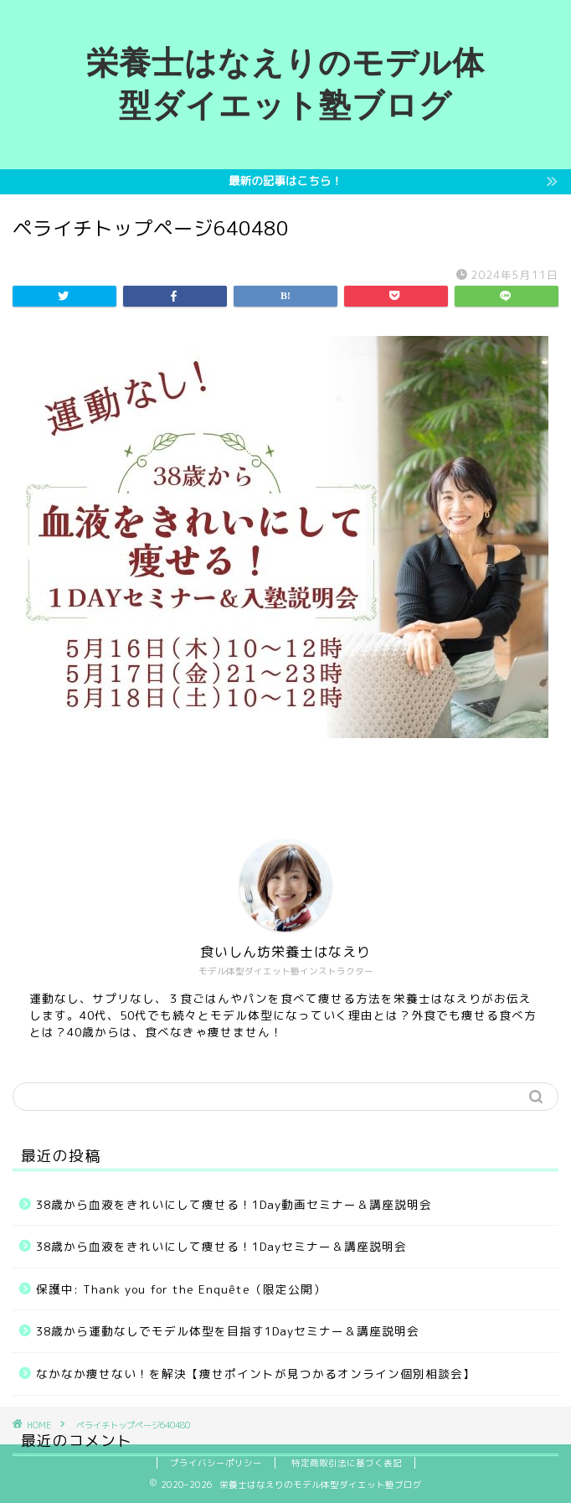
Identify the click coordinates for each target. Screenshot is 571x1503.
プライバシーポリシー (216, 1463)
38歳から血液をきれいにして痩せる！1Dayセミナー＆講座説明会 (221, 1246)
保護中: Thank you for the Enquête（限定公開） (181, 1289)
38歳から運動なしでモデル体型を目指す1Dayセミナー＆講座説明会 (227, 1331)
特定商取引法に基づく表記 (346, 1463)
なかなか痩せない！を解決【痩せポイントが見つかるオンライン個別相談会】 (256, 1374)
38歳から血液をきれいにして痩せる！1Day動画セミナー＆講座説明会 (234, 1204)
